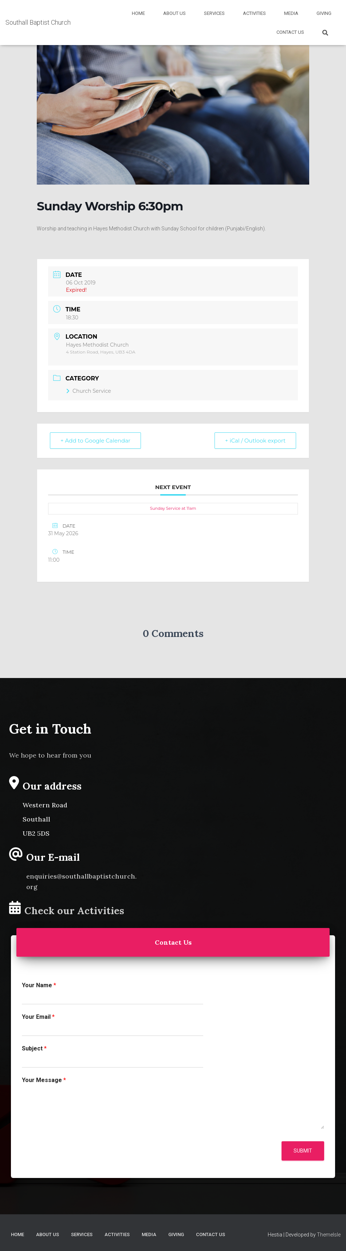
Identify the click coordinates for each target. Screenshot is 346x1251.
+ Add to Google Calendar (95, 440)
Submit (303, 1151)
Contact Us (290, 32)
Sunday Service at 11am (173, 508)
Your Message (44, 1080)
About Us (174, 13)
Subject (34, 1048)
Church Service (88, 391)
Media (291, 13)
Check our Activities (74, 910)
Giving (323, 13)
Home (138, 13)
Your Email (38, 1016)
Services (214, 13)
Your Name (39, 985)
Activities (254, 13)
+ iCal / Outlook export (255, 440)
